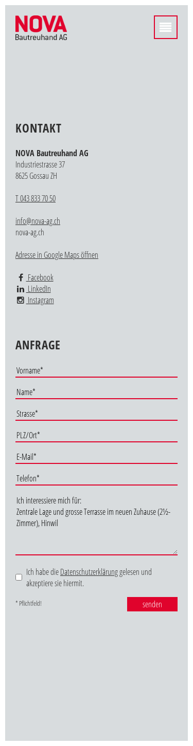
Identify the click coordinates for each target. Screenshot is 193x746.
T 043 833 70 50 (35, 198)
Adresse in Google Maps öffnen (56, 254)
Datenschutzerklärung (89, 571)
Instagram (34, 300)
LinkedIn (33, 288)
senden (152, 604)
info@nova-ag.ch (37, 221)
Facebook (34, 277)
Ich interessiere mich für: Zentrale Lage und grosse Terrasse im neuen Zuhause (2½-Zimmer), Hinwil (96, 524)
